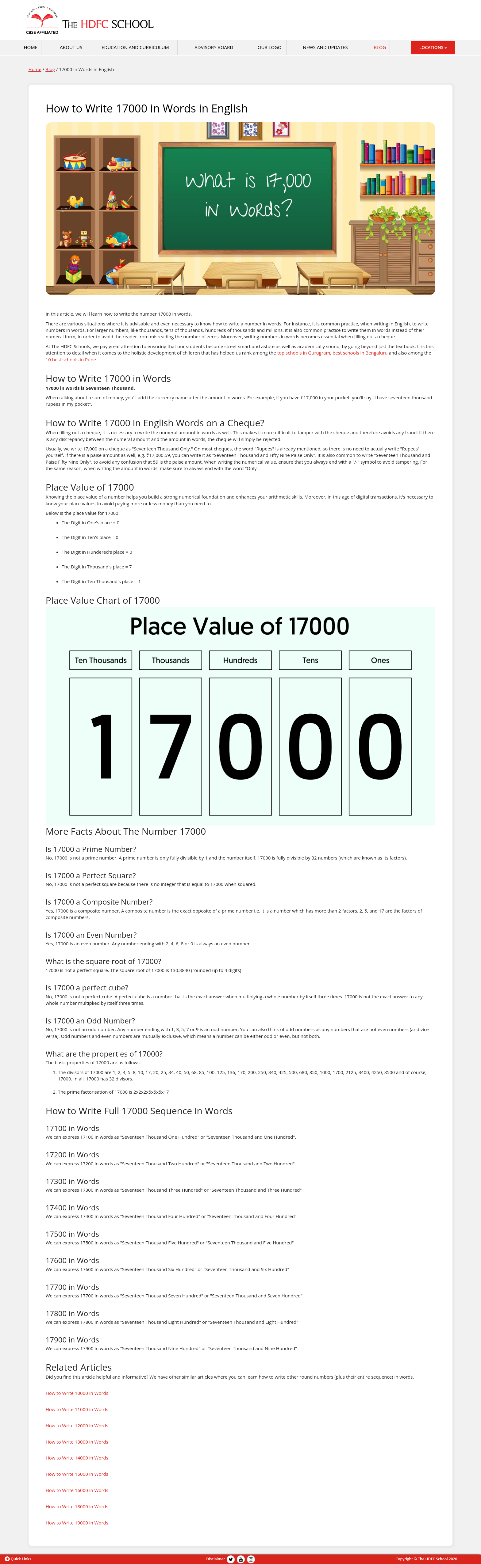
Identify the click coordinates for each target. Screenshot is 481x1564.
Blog (380, 47)
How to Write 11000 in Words (77, 1409)
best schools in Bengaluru (360, 353)
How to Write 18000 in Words (77, 1506)
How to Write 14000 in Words (77, 1458)
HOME (30, 47)
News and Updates (325, 47)
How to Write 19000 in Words (77, 1523)
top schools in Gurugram (303, 353)
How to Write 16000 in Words (77, 1490)
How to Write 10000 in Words (77, 1393)
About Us (71, 47)
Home (35, 69)
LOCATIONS (433, 47)
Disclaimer (215, 1559)
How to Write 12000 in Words (77, 1425)
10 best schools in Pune (71, 359)
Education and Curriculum (135, 47)
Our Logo (270, 47)
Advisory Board (213, 47)
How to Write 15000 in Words (77, 1474)
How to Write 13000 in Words (77, 1442)
